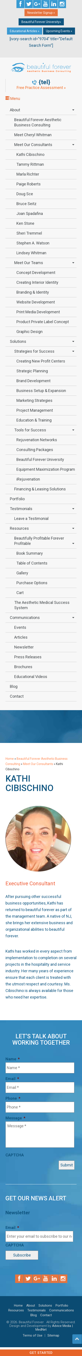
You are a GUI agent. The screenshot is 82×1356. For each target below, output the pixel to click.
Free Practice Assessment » (41, 87)
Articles (21, 637)
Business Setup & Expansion (41, 390)
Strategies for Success (34, 351)
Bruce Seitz (26, 203)
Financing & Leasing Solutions (40, 489)
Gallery (22, 573)
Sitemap (53, 1335)
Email (12, 1078)
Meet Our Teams (28, 262)
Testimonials (21, 508)
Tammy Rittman (30, 164)
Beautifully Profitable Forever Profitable (39, 541)
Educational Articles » (24, 31)
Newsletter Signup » (41, 12)
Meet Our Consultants (33, 144)
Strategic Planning (32, 371)
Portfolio (17, 499)
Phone (12, 1098)
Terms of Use (32, 1335)
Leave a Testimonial (31, 518)
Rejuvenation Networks (36, 439)
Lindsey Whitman (31, 253)
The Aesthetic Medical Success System (42, 605)
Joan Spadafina (29, 213)
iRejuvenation (28, 479)
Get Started (41, 1353)
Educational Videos (30, 676)
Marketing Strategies (34, 400)
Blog (13, 686)
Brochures (23, 666)
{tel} (44, 82)
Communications (25, 617)
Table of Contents (31, 563)
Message (15, 1118)
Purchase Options (31, 582)
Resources (19, 528)
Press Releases (28, 657)
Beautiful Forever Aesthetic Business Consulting (37, 122)
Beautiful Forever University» (41, 22)
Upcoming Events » (59, 31)
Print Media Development (38, 312)
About (15, 110)
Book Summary (29, 553)
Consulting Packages (34, 449)
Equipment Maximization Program (45, 469)
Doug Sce (24, 194)
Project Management (34, 410)
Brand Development (33, 380)
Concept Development (35, 272)
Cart (20, 592)
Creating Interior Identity (37, 282)
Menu (12, 98)
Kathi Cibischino (30, 154)
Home (9, 758)
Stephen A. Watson (32, 243)
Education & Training (34, 420)
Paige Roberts (28, 184)
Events (20, 627)
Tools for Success (30, 430)
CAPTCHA (14, 1155)
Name (12, 1059)
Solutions (18, 341)
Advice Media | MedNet (54, 1328)
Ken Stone (25, 223)
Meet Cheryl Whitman (33, 134)
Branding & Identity (32, 292)
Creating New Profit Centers (40, 361)
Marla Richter (27, 174)
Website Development (35, 302)
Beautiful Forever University (40, 459)
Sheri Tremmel (29, 233)
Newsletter (24, 647)
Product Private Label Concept (42, 321)
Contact (17, 696)
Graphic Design (29, 331)
